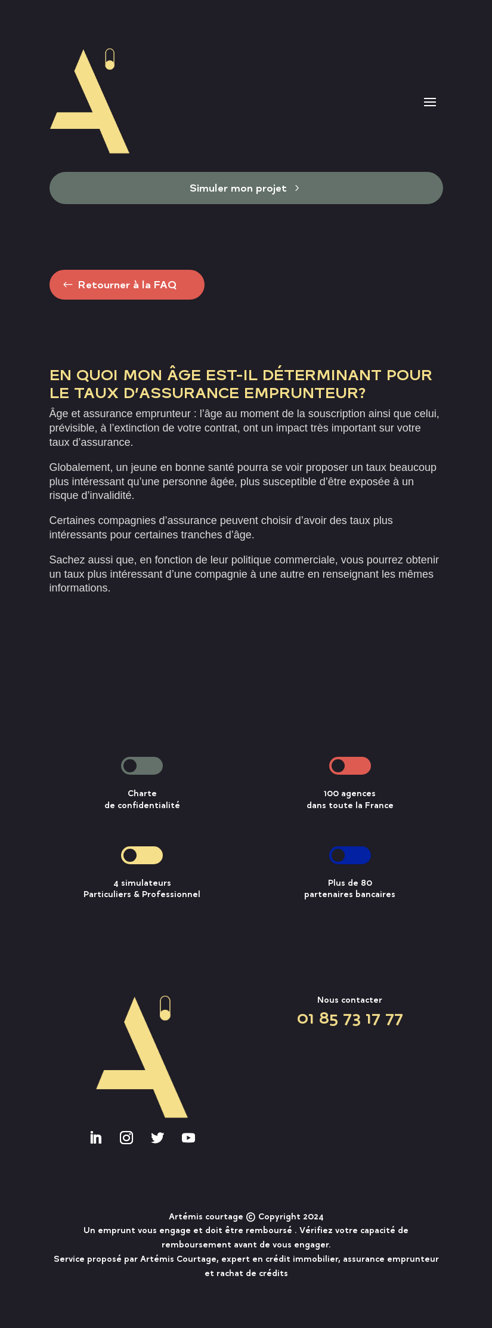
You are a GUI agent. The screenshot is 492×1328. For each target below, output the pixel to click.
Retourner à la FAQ (127, 284)
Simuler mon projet (238, 188)
